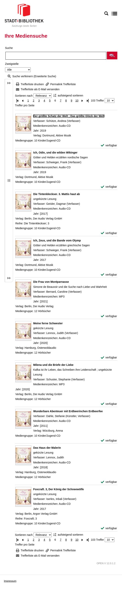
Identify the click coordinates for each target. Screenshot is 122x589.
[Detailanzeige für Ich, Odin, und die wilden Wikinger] (55, 152)
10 (76, 100)
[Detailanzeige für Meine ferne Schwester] (48, 323)
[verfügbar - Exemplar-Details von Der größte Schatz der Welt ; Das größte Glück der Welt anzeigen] (109, 145)
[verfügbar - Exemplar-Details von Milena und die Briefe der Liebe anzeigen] (109, 404)
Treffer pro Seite (24, 105)
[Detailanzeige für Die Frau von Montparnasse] (51, 281)
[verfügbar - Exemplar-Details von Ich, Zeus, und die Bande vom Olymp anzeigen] (109, 274)
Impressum (10, 580)
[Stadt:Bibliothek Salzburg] (24, 15)
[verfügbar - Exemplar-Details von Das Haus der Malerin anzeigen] (109, 482)
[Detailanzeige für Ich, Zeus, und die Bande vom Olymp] (57, 240)
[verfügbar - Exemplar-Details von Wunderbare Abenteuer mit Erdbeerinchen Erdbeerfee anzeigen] (109, 440)
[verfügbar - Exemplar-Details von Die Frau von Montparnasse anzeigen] (109, 316)
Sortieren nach (24, 95)
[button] (112, 55)
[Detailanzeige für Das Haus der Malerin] (47, 447)
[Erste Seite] (17, 100)
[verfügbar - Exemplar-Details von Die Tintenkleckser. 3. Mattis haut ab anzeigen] (109, 233)
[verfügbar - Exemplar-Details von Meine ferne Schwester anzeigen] (109, 357)
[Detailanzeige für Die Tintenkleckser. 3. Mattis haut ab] (56, 194)
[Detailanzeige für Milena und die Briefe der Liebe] (53, 364)
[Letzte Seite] (87, 100)
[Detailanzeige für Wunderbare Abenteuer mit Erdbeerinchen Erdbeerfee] (68, 411)
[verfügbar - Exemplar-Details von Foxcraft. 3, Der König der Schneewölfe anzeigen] (109, 528)
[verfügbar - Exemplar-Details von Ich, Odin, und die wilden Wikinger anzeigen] (109, 186)
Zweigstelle (12, 63)
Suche (9, 47)
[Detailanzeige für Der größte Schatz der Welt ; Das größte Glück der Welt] (68, 116)
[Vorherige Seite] (22, 100)
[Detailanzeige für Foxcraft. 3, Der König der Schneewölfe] (58, 489)
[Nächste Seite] (82, 100)
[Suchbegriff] (55, 56)
